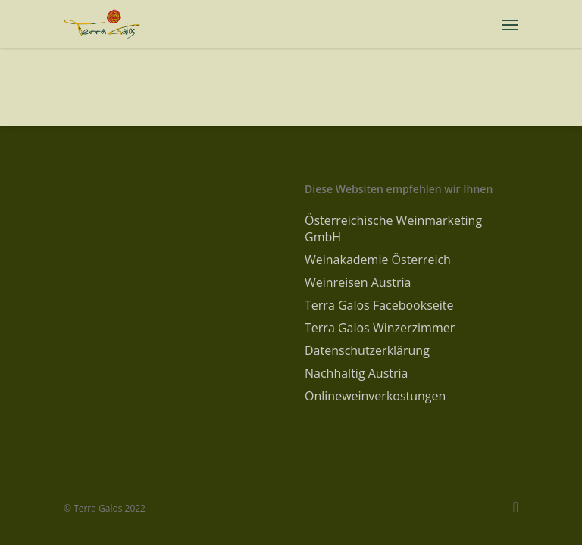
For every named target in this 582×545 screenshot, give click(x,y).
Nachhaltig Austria (356, 373)
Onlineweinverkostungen (375, 396)
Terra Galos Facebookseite (379, 305)
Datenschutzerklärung (367, 350)
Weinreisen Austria (358, 282)
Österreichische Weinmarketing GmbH (393, 228)
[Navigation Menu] (510, 24)
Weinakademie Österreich (378, 259)
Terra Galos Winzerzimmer (380, 327)
